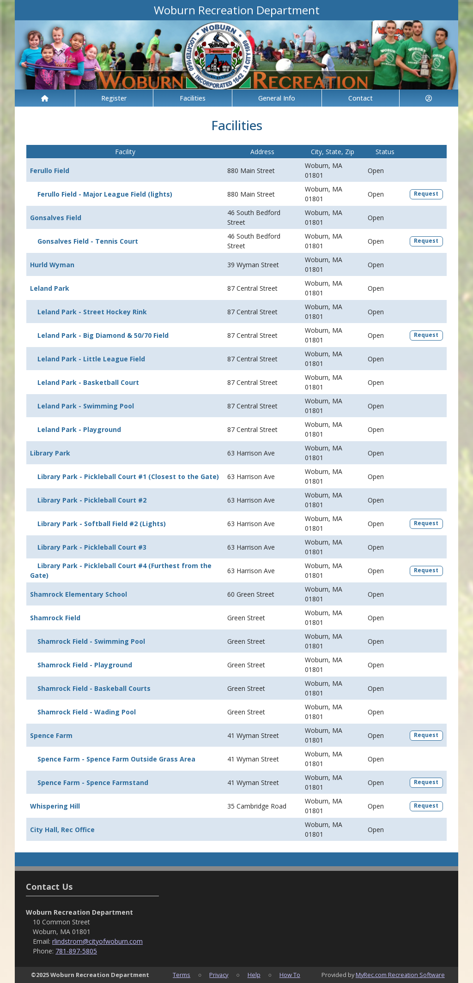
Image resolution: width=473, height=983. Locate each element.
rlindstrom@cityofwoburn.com (97, 941)
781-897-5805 (76, 951)
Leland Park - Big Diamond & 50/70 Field (103, 335)
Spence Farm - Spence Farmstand (92, 782)
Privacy (218, 975)
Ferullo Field (49, 170)
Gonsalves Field (55, 217)
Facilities (193, 98)
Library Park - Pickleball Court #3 (91, 547)
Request (426, 194)
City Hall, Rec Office (62, 829)
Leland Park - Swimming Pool (85, 406)
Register (114, 98)
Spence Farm (51, 735)
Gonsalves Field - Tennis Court (87, 241)
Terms (181, 975)
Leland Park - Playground (79, 429)
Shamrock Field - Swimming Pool (91, 641)
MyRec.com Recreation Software (400, 975)
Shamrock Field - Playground (84, 664)
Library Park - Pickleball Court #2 (91, 500)
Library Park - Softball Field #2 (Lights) (101, 523)
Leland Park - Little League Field (91, 358)
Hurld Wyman (52, 264)
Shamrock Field (55, 617)
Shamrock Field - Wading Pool (86, 711)
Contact (360, 98)
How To (289, 975)
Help (254, 975)
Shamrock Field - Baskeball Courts (94, 688)
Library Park (50, 453)
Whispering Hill (55, 806)
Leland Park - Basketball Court (88, 382)
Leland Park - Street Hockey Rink (92, 311)
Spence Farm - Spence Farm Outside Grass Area (116, 759)
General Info (276, 98)
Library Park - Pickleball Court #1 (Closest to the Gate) (128, 476)
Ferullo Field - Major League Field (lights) (104, 194)
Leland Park (49, 288)
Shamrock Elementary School (78, 594)
